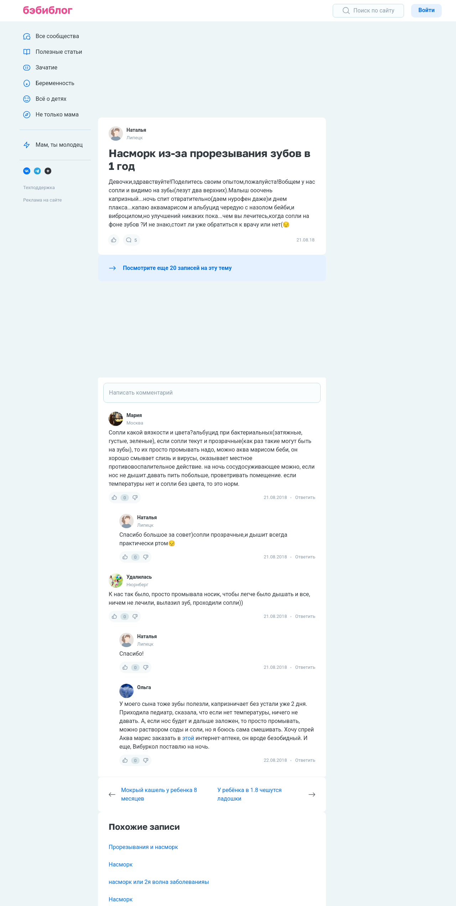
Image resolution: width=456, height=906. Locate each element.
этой (188, 738)
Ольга (144, 687)
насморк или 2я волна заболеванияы (159, 882)
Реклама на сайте (42, 200)
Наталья (136, 130)
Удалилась (139, 577)
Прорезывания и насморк (143, 847)
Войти (426, 10)
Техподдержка (39, 187)
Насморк (121, 864)
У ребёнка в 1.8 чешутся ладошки (249, 794)
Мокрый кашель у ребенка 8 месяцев (159, 794)
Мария (134, 415)
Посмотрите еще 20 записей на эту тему (177, 268)
